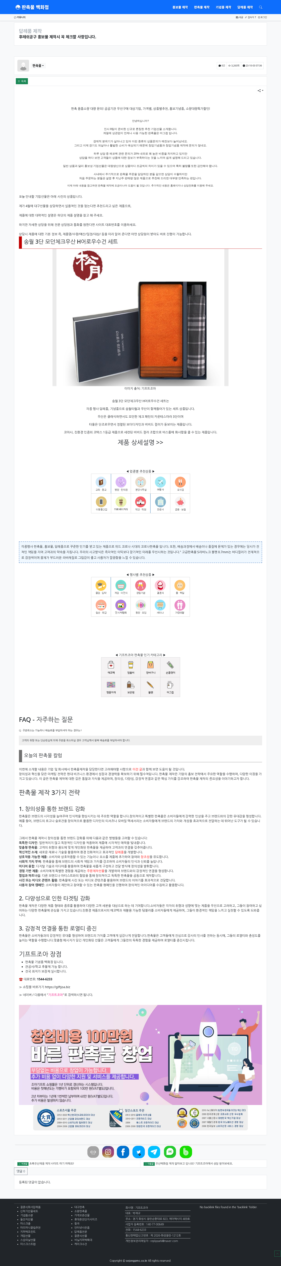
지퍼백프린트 (28, 1231)
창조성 (145, 857)
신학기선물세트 (29, 1211)
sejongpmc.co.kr (136, 1260)
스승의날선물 (28, 1240)
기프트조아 (148, 388)
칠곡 (76, 1223)
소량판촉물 (80, 1211)
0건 (222, 65)
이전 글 (137, 769)
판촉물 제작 (202, 7)
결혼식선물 (80, 1236)
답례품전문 (80, 1231)
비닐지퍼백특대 (83, 1240)
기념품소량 (26, 1215)
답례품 (119, 852)
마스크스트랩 (28, 1244)
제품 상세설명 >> (140, 442)
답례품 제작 (245, 7)
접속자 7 (250, 17)
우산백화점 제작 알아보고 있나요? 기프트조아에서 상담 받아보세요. (194, 1163)
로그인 (262, 17)
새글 (239, 17)
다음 (37, 995)
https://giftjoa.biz (57, 987)
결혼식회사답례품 (30, 1207)
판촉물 (37, 66)
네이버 (27, 995)
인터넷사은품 (82, 1227)
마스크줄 (25, 1223)
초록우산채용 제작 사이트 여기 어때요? (51, 1163)
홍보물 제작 (180, 7)
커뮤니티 (20, 17)
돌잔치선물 (26, 1219)
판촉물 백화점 (32, 7)
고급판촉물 (189, 552)
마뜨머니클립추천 (30, 1227)
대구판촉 (79, 1207)
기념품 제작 (223, 7)
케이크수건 (80, 1244)
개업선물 (25, 1236)
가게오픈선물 (82, 1215)
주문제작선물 (95, 871)
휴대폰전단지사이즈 (85, 1219)
